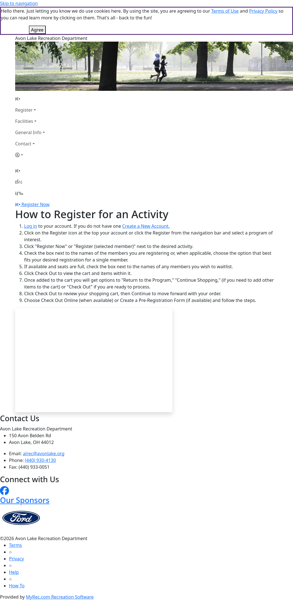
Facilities (24, 121)
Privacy (16, 559)
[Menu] (19, 193)
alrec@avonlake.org (44, 453)
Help (14, 572)
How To (16, 586)
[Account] (30, 155)
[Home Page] (30, 98)
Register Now (35, 204)
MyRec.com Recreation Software (59, 597)
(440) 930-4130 (40, 460)
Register (24, 110)
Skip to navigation (19, 3)
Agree (37, 30)
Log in (30, 226)
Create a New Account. (146, 226)
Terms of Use (225, 11)
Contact (23, 144)
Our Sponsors (24, 500)
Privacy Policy (263, 11)
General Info (28, 132)
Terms (15, 545)
